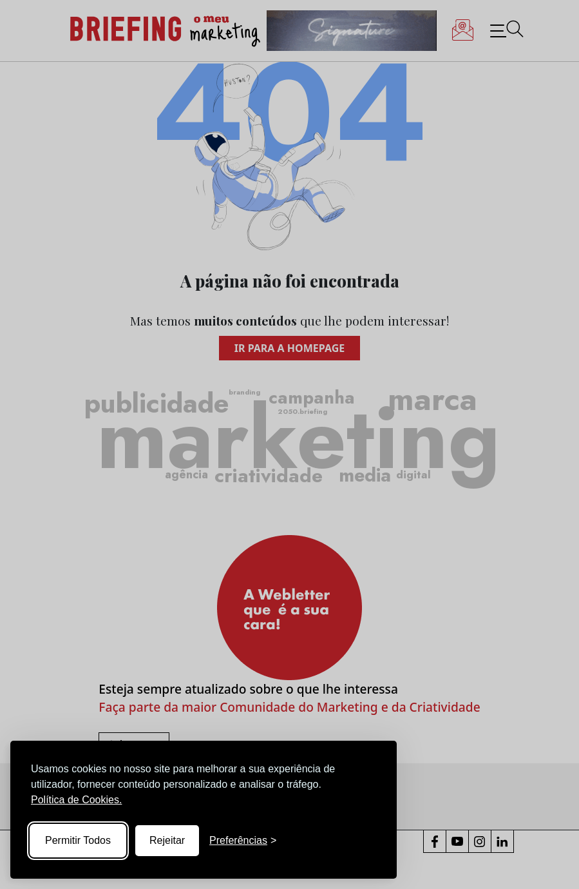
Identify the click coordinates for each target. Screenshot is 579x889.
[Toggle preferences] (242, 840)
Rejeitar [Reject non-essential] (167, 840)
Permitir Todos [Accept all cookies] (78, 840)
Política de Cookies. (76, 799)
